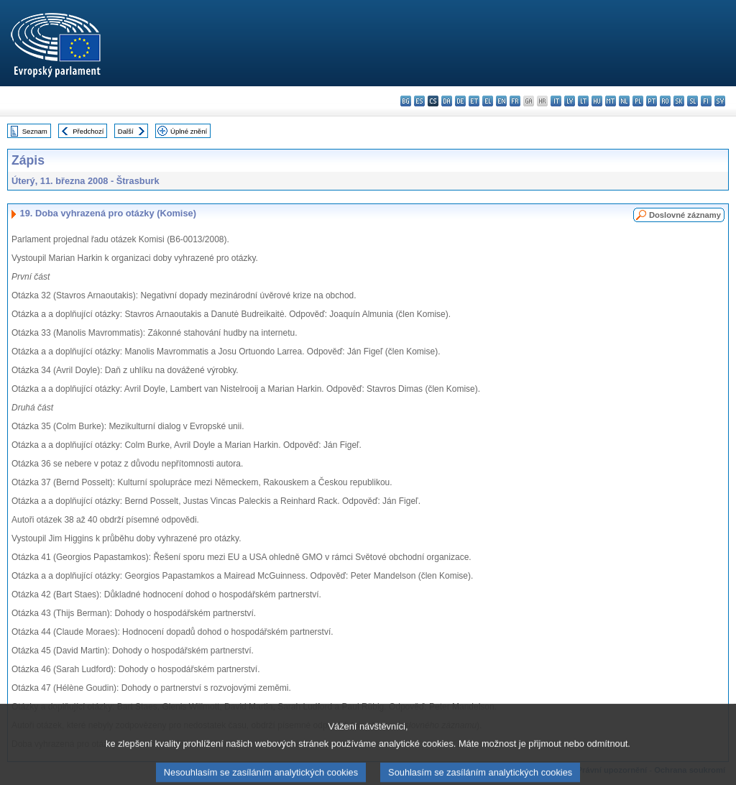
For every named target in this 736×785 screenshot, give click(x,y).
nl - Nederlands (624, 101)
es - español (419, 101)
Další (126, 131)
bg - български (405, 101)
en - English (501, 101)
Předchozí (88, 131)
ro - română (665, 101)
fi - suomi (706, 101)
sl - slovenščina (692, 101)
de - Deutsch (460, 101)
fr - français (515, 101)
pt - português (651, 101)
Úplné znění (188, 131)
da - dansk (446, 101)
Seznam (34, 131)
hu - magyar (597, 101)
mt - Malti (610, 101)
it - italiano (556, 101)
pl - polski (637, 101)
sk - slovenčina (678, 101)
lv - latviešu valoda (569, 101)
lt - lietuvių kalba (583, 101)
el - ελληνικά (487, 101)
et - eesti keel (474, 101)
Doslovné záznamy (685, 215)
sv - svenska (719, 101)
